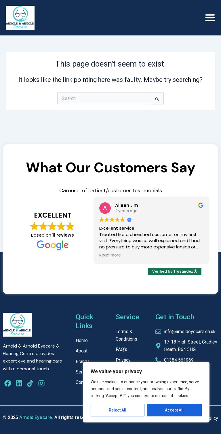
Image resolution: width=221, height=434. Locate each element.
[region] (146, 392)
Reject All (117, 410)
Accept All (174, 410)
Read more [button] (110, 255)
